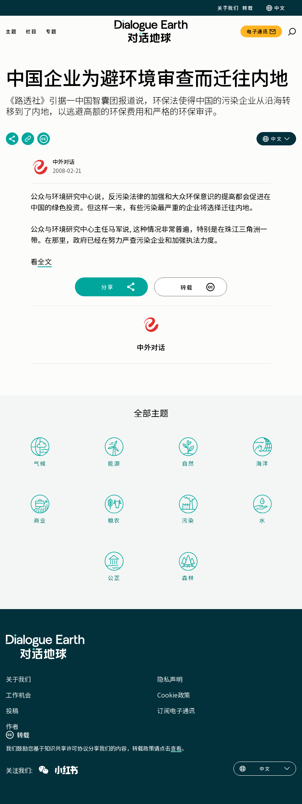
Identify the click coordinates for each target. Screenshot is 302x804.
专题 (51, 31)
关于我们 (227, 8)
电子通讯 (257, 31)
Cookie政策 (173, 694)
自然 (188, 452)
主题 (11, 31)
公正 (114, 567)
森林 (188, 567)
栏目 (31, 31)
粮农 (114, 509)
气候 (40, 452)
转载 (247, 8)
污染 (188, 509)
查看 (176, 748)
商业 (40, 509)
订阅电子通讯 (176, 710)
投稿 (12, 710)
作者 (12, 726)
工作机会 (18, 694)
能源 (114, 452)
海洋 (262, 452)
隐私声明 (169, 679)
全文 (45, 261)
